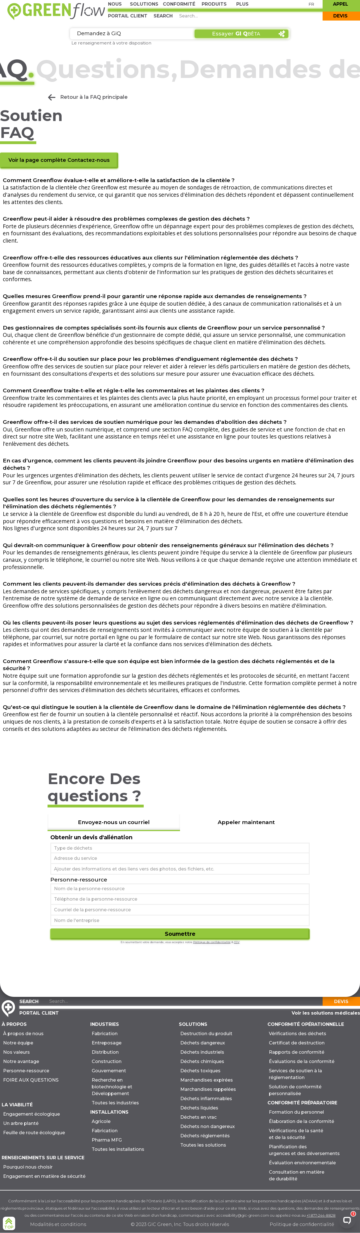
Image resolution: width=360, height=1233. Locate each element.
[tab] (114, 822)
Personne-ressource (78, 879)
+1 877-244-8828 (321, 1215)
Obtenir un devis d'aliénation (91, 837)
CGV (237, 942)
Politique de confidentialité (212, 942)
